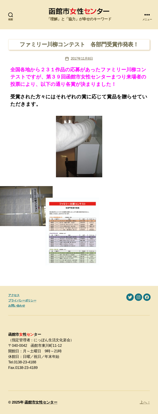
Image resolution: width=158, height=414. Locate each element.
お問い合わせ (16, 305)
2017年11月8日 (82, 58)
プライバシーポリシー (22, 300)
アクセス (13, 295)
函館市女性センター (40, 402)
